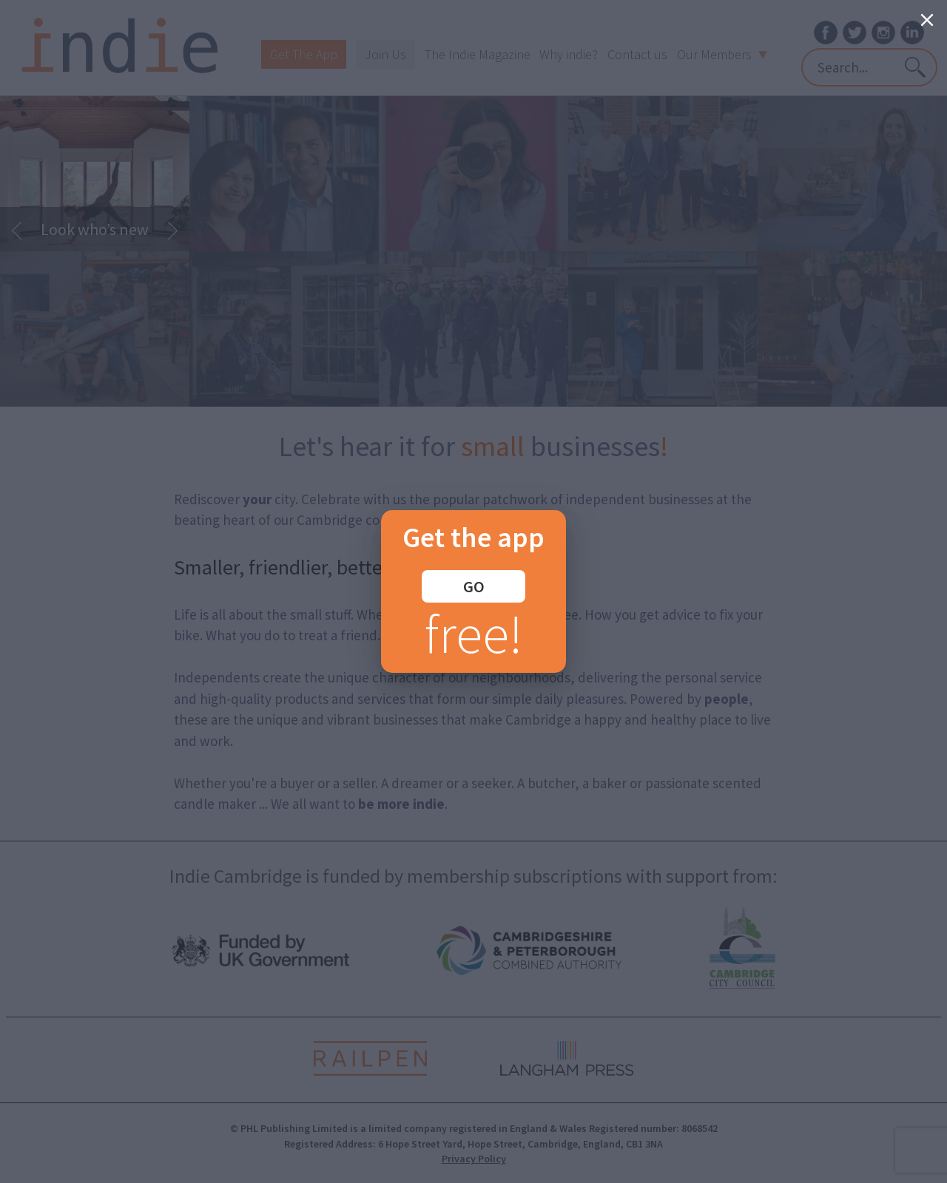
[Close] (927, 20)
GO (474, 586)
